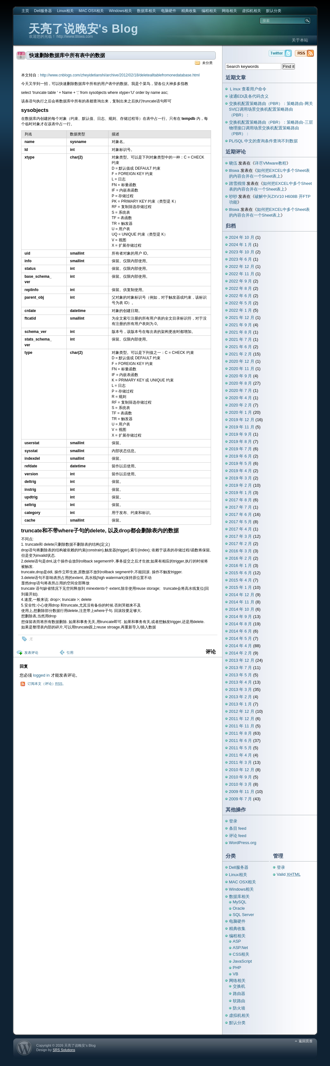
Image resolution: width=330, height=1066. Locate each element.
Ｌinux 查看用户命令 (247, 89)
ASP (237, 941)
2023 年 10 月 (241, 252)
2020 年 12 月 (241, 361)
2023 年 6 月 (240, 259)
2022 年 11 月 (241, 273)
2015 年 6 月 (240, 572)
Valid (289, 874)
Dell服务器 (43, 11)
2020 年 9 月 (240, 376)
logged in (41, 675)
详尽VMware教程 (270, 163)
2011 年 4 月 (240, 755)
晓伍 (233, 163)
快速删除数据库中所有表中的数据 (67, 55)
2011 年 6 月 (240, 740)
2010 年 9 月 (240, 777)
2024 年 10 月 (241, 237)
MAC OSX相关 (91, 11)
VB (235, 974)
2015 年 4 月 (240, 580)
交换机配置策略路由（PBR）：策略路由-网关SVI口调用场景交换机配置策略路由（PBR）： (271, 109)
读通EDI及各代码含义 (249, 96)
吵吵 (233, 196)
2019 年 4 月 (240, 470)
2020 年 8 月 (240, 383)
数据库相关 (146, 11)
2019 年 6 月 (240, 456)
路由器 (239, 993)
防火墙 (239, 1008)
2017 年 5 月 (240, 521)
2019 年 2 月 (240, 485)
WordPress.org (242, 842)
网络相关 (229, 11)
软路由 (239, 1000)
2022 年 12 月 (241, 266)
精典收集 (188, 11)
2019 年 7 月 (240, 448)
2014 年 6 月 (240, 631)
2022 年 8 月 (240, 288)
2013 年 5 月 (240, 675)
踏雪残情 (237, 183)
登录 (233, 821)
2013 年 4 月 (240, 682)
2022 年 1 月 (240, 310)
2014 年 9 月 (240, 616)
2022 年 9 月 (240, 281)
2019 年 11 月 (241, 427)
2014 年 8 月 (240, 623)
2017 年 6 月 (240, 514)
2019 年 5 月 (240, 463)
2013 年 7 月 (240, 667)
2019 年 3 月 (240, 478)
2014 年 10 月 (241, 609)
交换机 (239, 986)
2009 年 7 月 (240, 798)
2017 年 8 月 (240, 499)
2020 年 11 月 (241, 368)
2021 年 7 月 (240, 339)
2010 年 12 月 (241, 769)
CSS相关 (241, 954)
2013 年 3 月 (240, 689)
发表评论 (31, 652)
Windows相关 (120, 11)
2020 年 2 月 (240, 405)
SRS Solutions (64, 1050)
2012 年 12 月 (241, 711)
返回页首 (306, 1041)
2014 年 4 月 (240, 645)
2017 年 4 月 (240, 529)
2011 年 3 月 (240, 762)
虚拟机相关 (251, 11)
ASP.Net (240, 947)
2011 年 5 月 (240, 747)
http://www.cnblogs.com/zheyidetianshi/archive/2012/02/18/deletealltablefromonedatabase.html (120, 75)
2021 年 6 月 (240, 346)
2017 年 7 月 (240, 507)
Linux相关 (65, 11)
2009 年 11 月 (241, 791)
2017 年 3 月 (240, 536)
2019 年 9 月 (240, 434)
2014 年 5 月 (240, 638)
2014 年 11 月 (241, 602)
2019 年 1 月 (240, 492)
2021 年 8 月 (240, 332)
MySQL (239, 902)
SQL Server (243, 914)
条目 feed (237, 828)
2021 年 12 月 (241, 317)
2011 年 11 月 (241, 726)
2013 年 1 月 (240, 704)
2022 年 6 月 (240, 295)
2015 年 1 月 (240, 587)
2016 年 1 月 (240, 565)
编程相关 (209, 11)
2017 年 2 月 (240, 543)
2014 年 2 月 (240, 653)
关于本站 (300, 40)
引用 (69, 652)
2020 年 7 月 (240, 390)
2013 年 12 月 (241, 660)
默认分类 (273, 11)
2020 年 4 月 (240, 397)
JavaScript (242, 961)
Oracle (239, 908)
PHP (237, 967)
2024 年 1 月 (240, 244)
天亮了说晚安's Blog (83, 28)
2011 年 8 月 (240, 733)
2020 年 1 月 (240, 412)
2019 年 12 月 (241, 419)
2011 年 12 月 (241, 718)
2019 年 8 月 (240, 441)
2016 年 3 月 (240, 551)
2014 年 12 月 (241, 594)
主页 (25, 11)
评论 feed (237, 835)
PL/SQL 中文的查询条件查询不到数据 (263, 141)
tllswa (234, 170)
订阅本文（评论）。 (47, 684)
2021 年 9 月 (240, 324)
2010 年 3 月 (240, 784)
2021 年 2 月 (240, 354)
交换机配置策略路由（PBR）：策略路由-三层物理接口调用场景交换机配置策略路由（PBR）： (271, 128)
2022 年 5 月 (240, 303)
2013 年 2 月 (240, 696)
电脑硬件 (168, 11)
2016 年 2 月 (240, 558)
